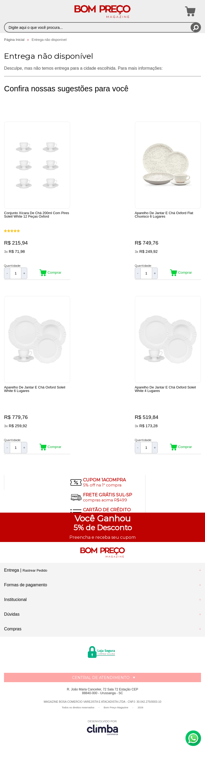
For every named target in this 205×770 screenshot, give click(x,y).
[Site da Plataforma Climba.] (102, 733)
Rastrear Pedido (34, 576)
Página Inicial (14, 40)
